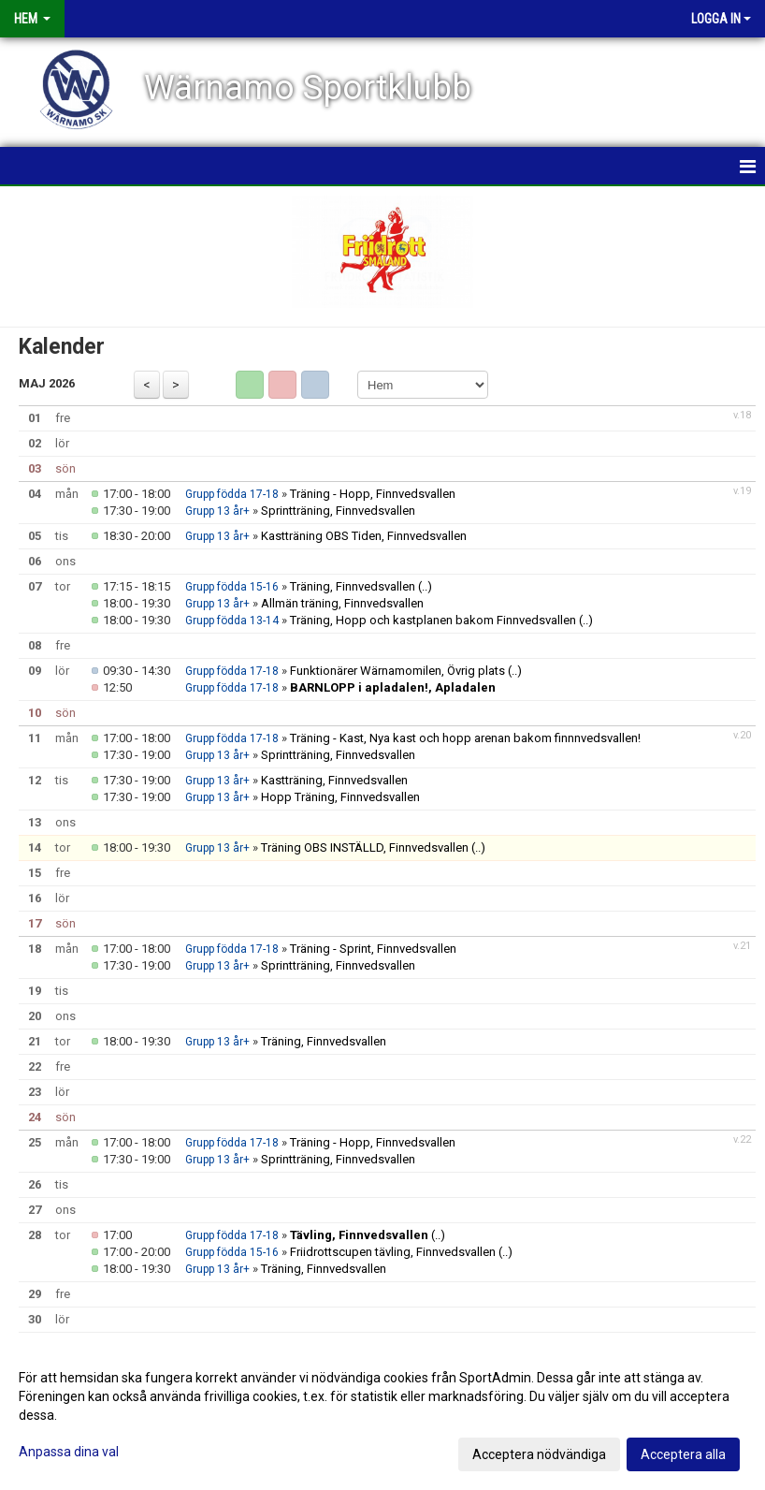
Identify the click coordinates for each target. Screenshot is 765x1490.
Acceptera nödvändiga (539, 1454)
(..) (425, 586)
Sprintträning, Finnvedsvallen (338, 511)
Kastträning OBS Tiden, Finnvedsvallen (364, 536)
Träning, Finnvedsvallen (352, 586)
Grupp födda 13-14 (232, 620)
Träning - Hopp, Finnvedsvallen (372, 494)
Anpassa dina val (69, 1451)
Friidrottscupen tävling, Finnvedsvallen (393, 1252)
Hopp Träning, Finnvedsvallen (340, 797)
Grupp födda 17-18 (232, 494)
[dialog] (382, 1415)
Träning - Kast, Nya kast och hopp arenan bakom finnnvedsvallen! (465, 738)
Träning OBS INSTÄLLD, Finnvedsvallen (365, 847)
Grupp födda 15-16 (232, 586)
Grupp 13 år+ (217, 511)
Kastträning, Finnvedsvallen (334, 780)
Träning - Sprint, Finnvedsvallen (373, 949)
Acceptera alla (683, 1454)
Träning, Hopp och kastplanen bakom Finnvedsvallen (433, 620)
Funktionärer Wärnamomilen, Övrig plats (397, 671)
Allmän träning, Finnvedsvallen (342, 603)
